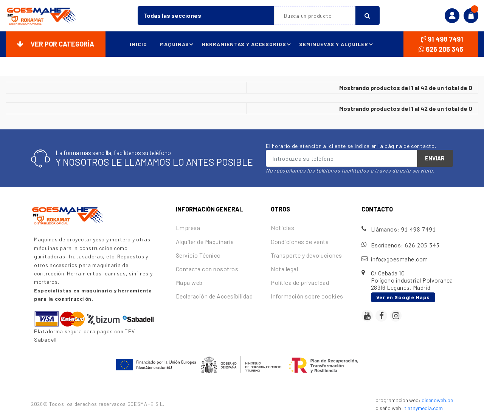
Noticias (282, 227)
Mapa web (189, 282)
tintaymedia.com (423, 408)
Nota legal (284, 268)
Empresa (188, 227)
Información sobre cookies (307, 296)
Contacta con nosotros (207, 268)
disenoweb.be (437, 400)
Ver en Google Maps (403, 297)
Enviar (435, 158)
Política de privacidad (300, 282)
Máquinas (176, 44)
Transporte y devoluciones (306, 255)
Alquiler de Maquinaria (205, 241)
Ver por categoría (55, 44)
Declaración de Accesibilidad (214, 296)
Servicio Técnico (198, 255)
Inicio (137, 44)
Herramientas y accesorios (247, 44)
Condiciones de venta (300, 241)
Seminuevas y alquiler (337, 44)
